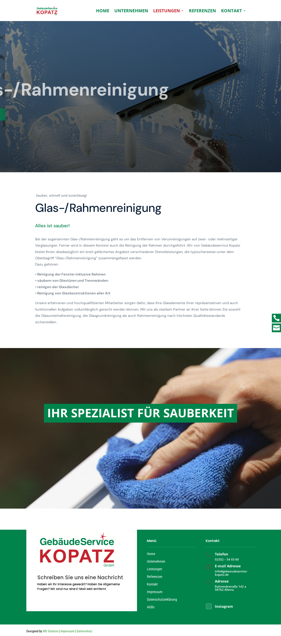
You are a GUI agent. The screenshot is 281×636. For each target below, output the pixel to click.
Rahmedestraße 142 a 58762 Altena (230, 588)
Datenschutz (84, 631)
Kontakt (231, 11)
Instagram (224, 606)
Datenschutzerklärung (162, 599)
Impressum (155, 592)
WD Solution (50, 631)
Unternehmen (131, 11)
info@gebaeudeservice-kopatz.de (231, 572)
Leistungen (166, 11)
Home (102, 11)
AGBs (151, 607)
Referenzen (202, 11)
